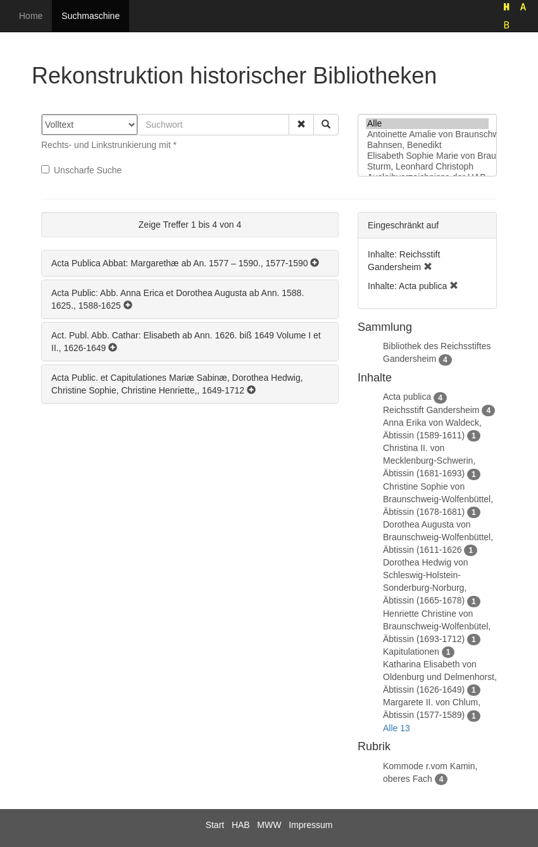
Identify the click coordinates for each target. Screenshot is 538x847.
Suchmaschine (90, 16)
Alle (427, 123)
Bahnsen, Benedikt (427, 145)
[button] (301, 124)
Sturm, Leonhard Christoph (427, 166)
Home (30, 16)
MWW (269, 825)
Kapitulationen (411, 651)
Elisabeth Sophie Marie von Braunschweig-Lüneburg (427, 156)
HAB (241, 825)
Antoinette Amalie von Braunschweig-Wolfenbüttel (427, 134)
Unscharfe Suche (81, 170)
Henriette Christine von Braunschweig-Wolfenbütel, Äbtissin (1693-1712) (437, 626)
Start (215, 825)
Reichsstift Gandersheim (431, 410)
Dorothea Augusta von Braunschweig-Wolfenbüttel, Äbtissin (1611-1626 (438, 537)
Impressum (310, 825)
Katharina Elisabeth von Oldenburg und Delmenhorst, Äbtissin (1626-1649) (440, 677)
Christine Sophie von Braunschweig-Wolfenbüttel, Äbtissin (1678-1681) (438, 499)
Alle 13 (396, 728)
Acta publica (407, 397)
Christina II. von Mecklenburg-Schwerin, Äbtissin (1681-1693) (429, 460)
